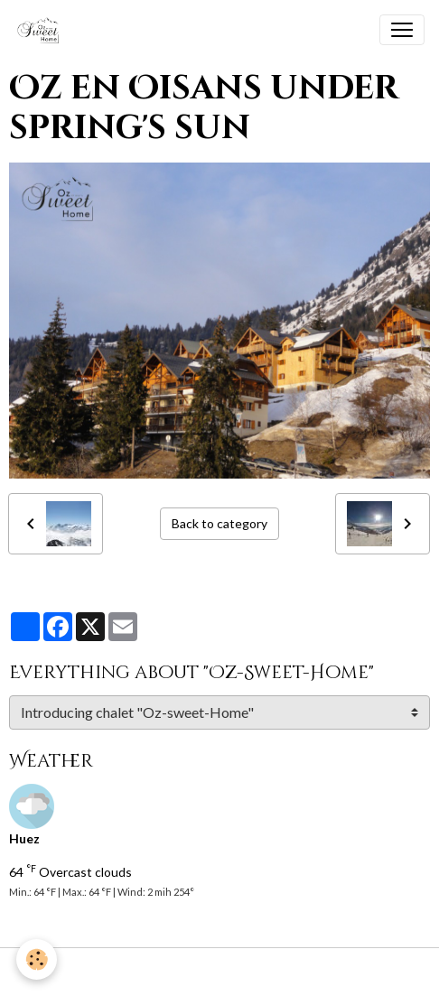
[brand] (42, 29)
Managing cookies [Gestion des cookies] (219, 972)
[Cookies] (36, 959)
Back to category (219, 523)
